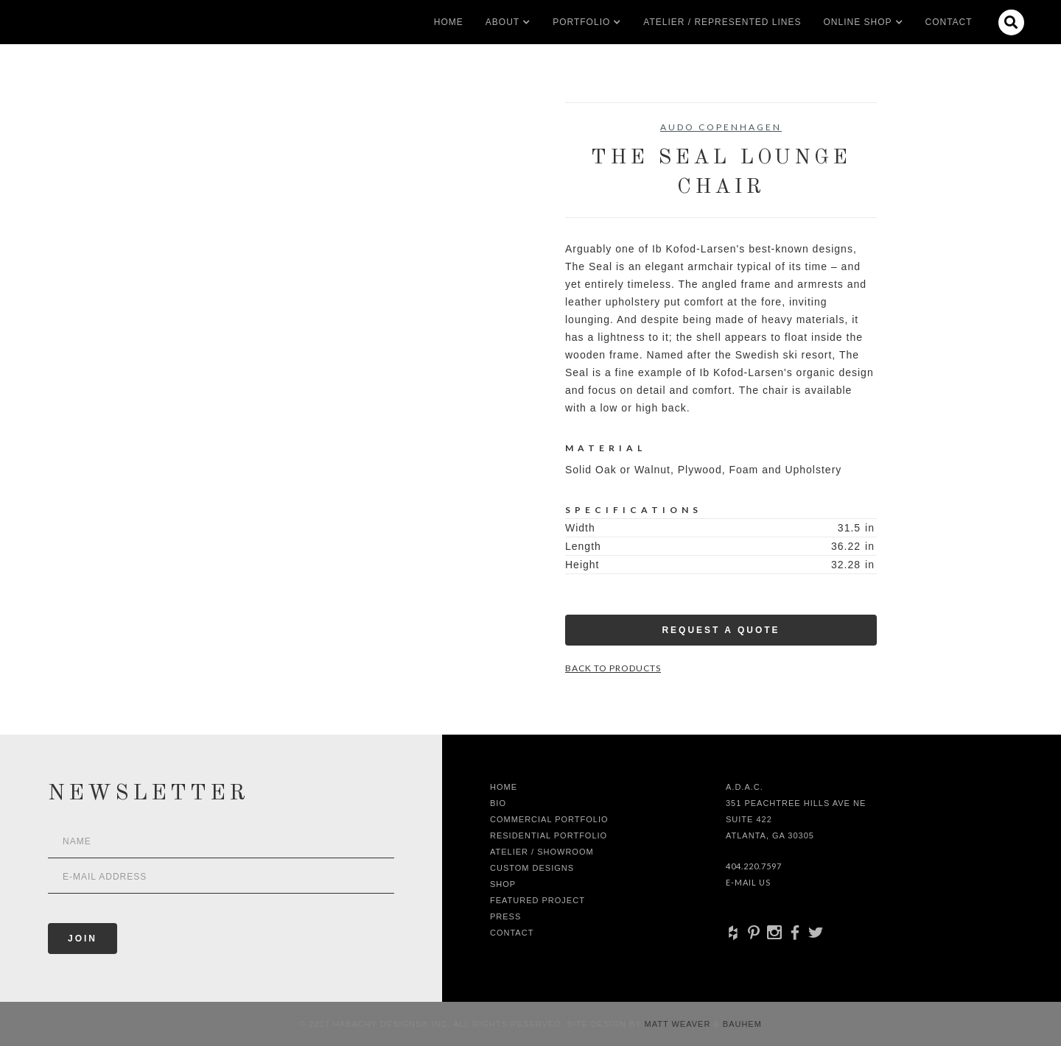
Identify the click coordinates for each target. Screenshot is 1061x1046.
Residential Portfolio (548, 835)
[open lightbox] (217, 168)
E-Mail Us (748, 882)
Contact (949, 22)
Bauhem (741, 1024)
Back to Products (613, 668)
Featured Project (537, 900)
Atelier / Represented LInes (722, 22)
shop (503, 884)
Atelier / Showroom (542, 851)
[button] (502, 22)
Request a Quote (721, 630)
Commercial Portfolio (549, 819)
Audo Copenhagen (721, 126)
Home (448, 22)
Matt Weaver (679, 1024)
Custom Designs (532, 867)
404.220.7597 (754, 866)
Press (505, 916)
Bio (498, 803)
